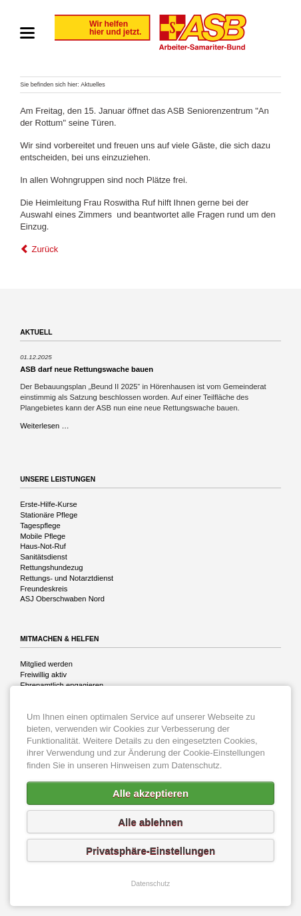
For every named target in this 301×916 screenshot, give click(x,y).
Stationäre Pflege (48, 515)
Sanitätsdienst (43, 557)
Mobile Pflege (42, 536)
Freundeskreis (43, 589)
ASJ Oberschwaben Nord (62, 599)
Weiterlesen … (44, 426)
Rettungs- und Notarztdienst (66, 578)
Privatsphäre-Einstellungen (150, 850)
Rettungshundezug (51, 567)
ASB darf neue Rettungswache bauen (86, 369)
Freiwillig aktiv (43, 675)
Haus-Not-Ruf (43, 546)
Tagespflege (40, 526)
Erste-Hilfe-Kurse (48, 504)
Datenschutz (150, 883)
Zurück (44, 249)
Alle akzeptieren (150, 793)
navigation (27, 33)
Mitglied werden (46, 664)
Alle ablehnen (150, 822)
